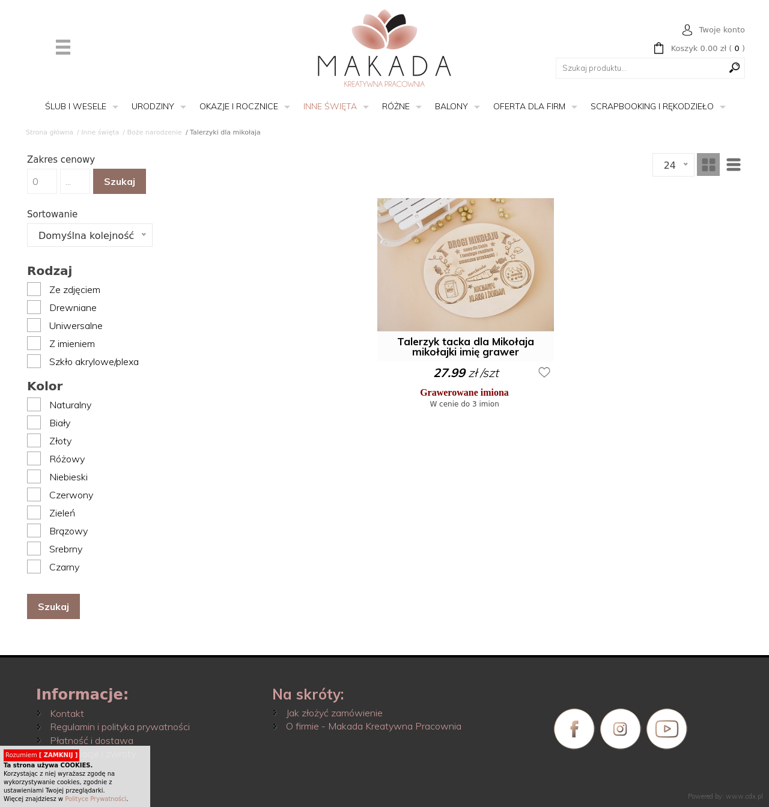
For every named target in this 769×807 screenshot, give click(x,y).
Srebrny (65, 549)
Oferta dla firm (529, 106)
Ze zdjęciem (74, 289)
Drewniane (73, 307)
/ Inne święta (98, 132)
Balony (451, 106)
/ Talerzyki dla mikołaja (223, 132)
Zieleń (62, 513)
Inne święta (330, 106)
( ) (708, 48)
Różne (396, 106)
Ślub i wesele (75, 106)
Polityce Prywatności (95, 799)
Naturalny (70, 405)
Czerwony (71, 495)
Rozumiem (41, 755)
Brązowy (68, 531)
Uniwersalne (76, 325)
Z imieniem (72, 343)
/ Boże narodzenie (152, 132)
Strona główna (49, 132)
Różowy (67, 459)
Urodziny (153, 106)
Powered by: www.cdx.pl (725, 796)
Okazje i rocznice (238, 106)
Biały (59, 423)
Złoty (60, 441)
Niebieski (68, 477)
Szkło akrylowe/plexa (94, 361)
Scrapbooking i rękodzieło (652, 106)
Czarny (64, 567)
